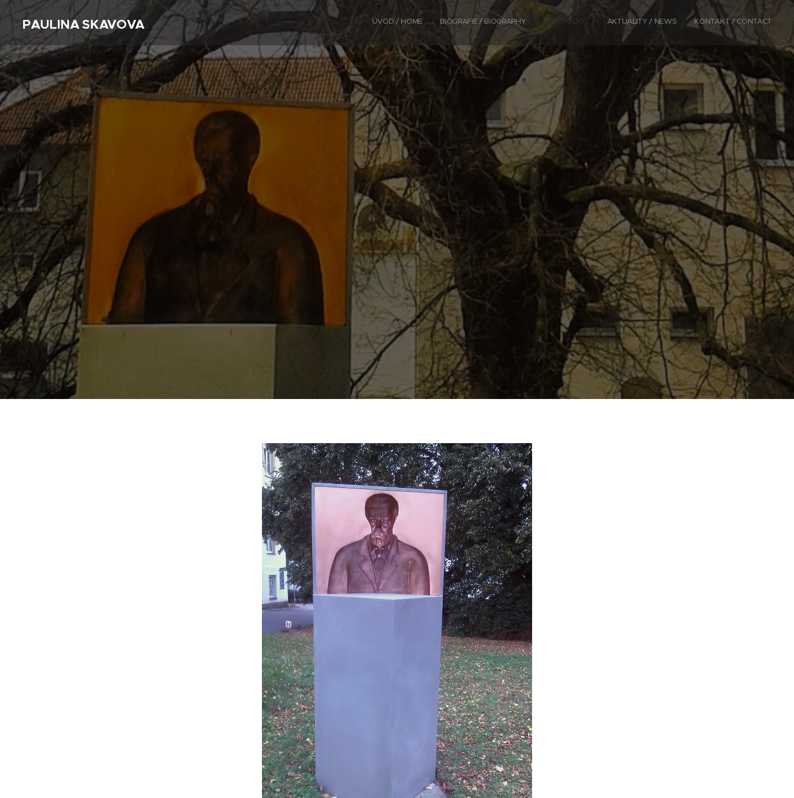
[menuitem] (699, 22)
